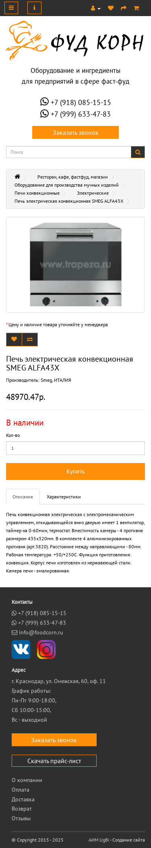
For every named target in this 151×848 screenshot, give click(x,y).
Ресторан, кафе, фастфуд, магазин (72, 177)
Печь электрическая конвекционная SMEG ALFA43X (68, 201)
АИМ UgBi (99, 840)
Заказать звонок (76, 132)
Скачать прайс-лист (54, 761)
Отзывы (21, 818)
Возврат (22, 808)
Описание (22, 497)
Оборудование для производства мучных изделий (66, 185)
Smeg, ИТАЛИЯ (56, 380)
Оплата (20, 789)
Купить (75, 471)
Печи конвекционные (37, 193)
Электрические (93, 193)
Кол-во (13, 435)
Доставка (23, 799)
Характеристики (64, 497)
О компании (27, 780)
